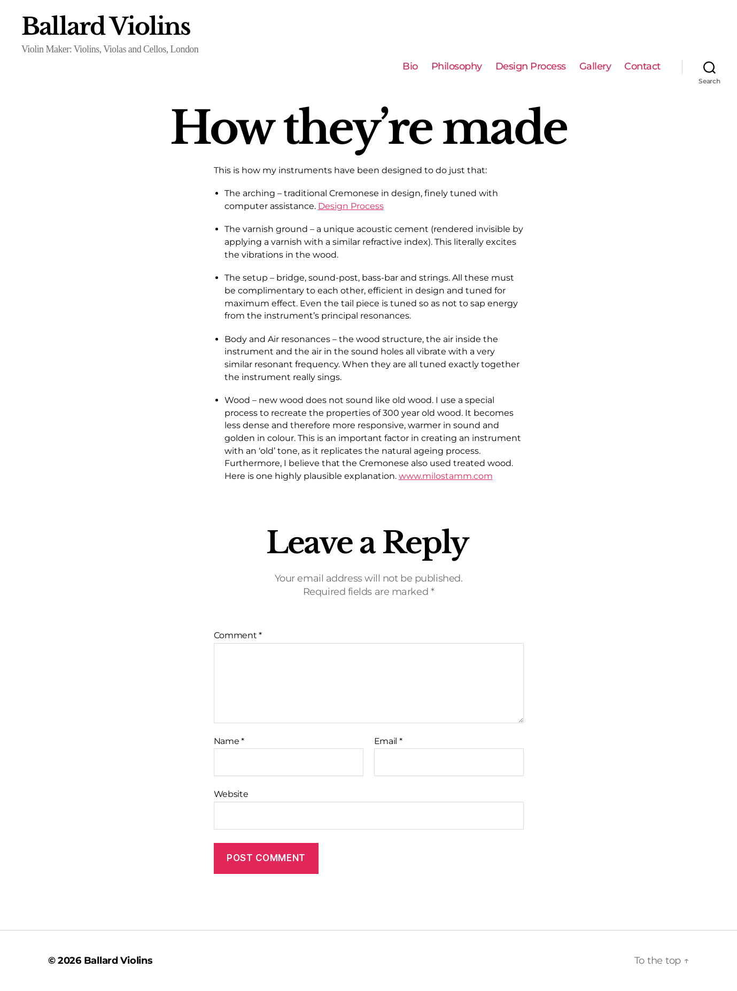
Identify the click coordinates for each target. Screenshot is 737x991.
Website (231, 794)
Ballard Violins (106, 26)
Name (229, 741)
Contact (642, 66)
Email (388, 741)
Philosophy (456, 66)
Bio (410, 66)
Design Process (530, 66)
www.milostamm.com (446, 476)
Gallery (595, 66)
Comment (238, 635)
